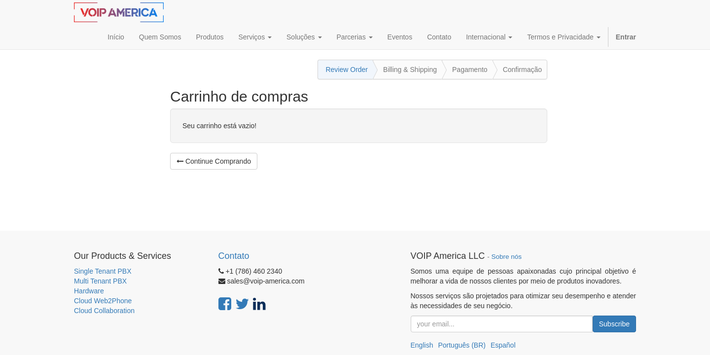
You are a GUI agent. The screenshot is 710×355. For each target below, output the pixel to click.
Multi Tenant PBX (100, 281)
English (422, 345)
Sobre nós (507, 256)
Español (503, 345)
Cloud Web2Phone (103, 301)
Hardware (89, 291)
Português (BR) (461, 345)
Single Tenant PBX (103, 271)
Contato (233, 256)
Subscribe (614, 324)
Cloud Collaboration (104, 311)
